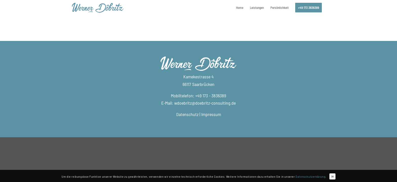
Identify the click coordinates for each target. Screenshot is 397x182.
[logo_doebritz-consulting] (98, 7)
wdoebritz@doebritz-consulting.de (205, 103)
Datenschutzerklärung (310, 176)
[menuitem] (240, 7)
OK (332, 176)
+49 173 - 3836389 (210, 95)
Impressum (211, 114)
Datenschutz (187, 114)
